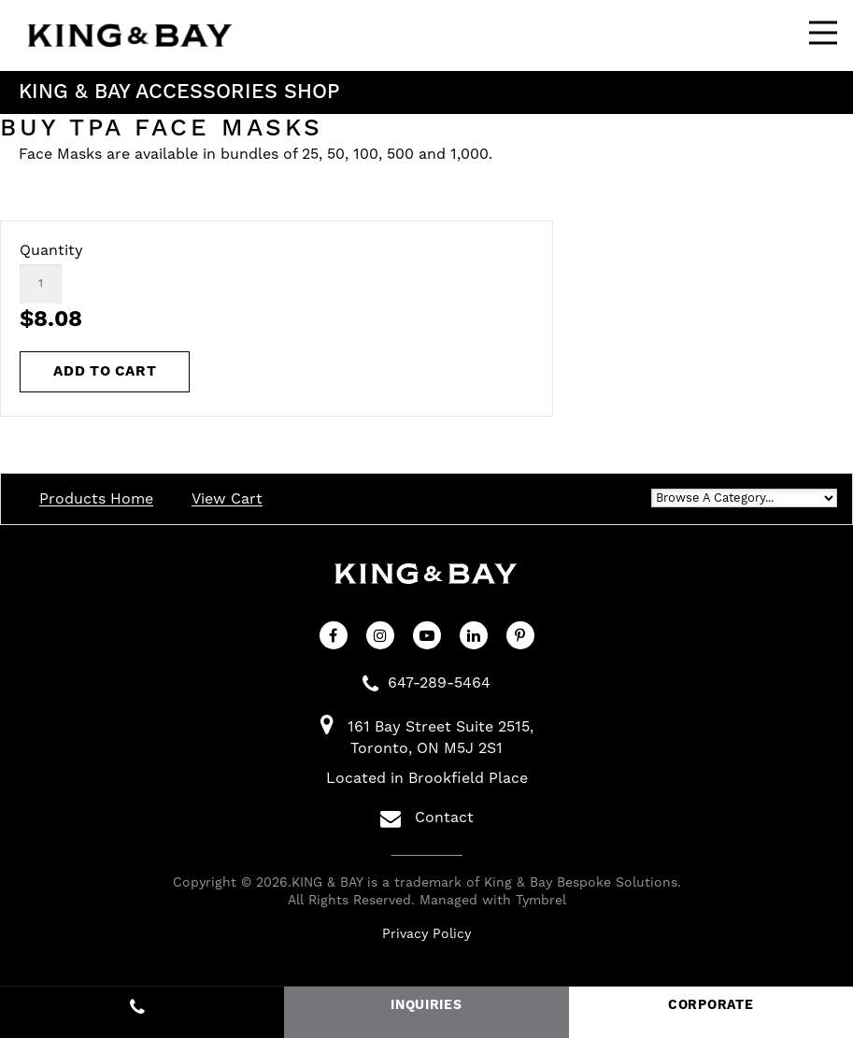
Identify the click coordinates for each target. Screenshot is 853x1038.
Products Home (96, 499)
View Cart (227, 499)
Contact (427, 818)
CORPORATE (710, 1005)
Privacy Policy (426, 934)
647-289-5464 (439, 683)
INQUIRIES (426, 1005)
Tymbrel (541, 900)
